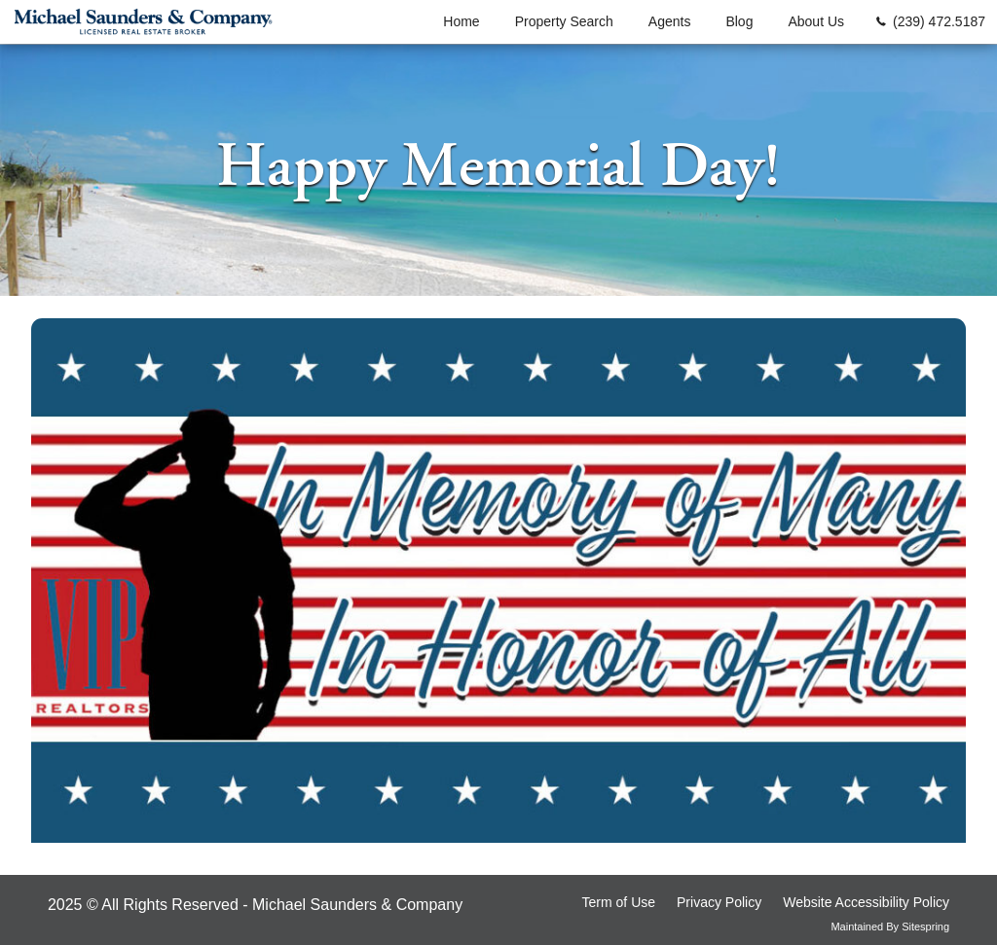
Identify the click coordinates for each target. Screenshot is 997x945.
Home (461, 21)
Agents (669, 21)
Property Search (564, 21)
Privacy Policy (719, 902)
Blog (739, 21)
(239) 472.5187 (939, 21)
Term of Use (618, 902)
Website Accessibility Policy (866, 902)
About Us (816, 21)
